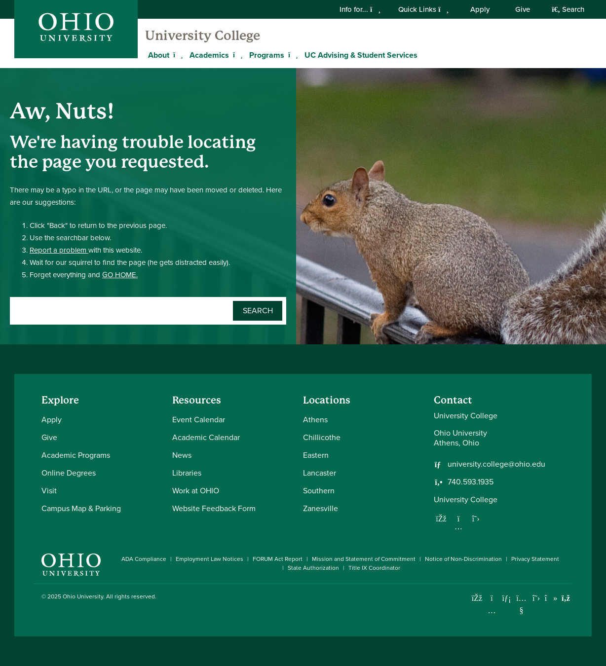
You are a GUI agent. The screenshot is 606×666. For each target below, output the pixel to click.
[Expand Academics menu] (236, 54)
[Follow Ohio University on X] (536, 598)
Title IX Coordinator (374, 567)
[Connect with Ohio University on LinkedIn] (506, 598)
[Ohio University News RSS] (566, 598)
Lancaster (319, 473)
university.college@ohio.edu (496, 464)
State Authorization (313, 567)
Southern (319, 490)
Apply (480, 9)
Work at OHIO (195, 490)
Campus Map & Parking (81, 508)
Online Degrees (68, 473)
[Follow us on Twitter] (475, 518)
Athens (315, 419)
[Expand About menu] (176, 54)
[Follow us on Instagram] (458, 526)
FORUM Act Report (278, 559)
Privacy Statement (535, 559)
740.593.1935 (470, 482)
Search (568, 9)
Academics (209, 55)
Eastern (316, 455)
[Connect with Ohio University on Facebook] (477, 598)
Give (522, 9)
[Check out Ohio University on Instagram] (492, 610)
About (158, 55)
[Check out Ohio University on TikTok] (551, 598)
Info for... (360, 9)
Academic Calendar (206, 437)
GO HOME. (120, 274)
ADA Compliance (143, 559)
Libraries (186, 473)
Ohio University (83, 596)
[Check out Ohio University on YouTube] (521, 604)
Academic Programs (75, 455)
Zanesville (320, 508)
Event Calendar (198, 419)
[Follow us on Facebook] (441, 518)
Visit (49, 490)
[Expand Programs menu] (291, 54)
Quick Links (423, 9)
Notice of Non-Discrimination (463, 559)
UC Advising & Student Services (360, 55)
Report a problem (59, 250)
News (181, 455)
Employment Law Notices (209, 559)
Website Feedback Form (214, 508)
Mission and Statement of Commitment (364, 559)
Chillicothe (322, 437)
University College (202, 35)
